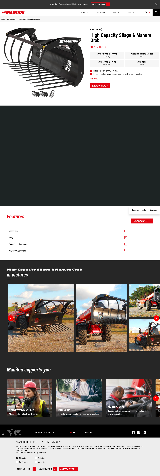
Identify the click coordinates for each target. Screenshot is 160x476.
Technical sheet (96, 47)
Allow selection (48, 469)
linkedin (143, 432)
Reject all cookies (26, 469)
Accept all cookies (69, 469)
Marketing (41, 462)
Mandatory (23, 458)
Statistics (41, 458)
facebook (132, 432)
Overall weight (107, 65)
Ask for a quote (101, 85)
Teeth (142, 65)
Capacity (107, 56)
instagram (137, 432)
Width (142, 56)
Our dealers (132, 12)
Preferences (24, 462)
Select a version (101, 4)
